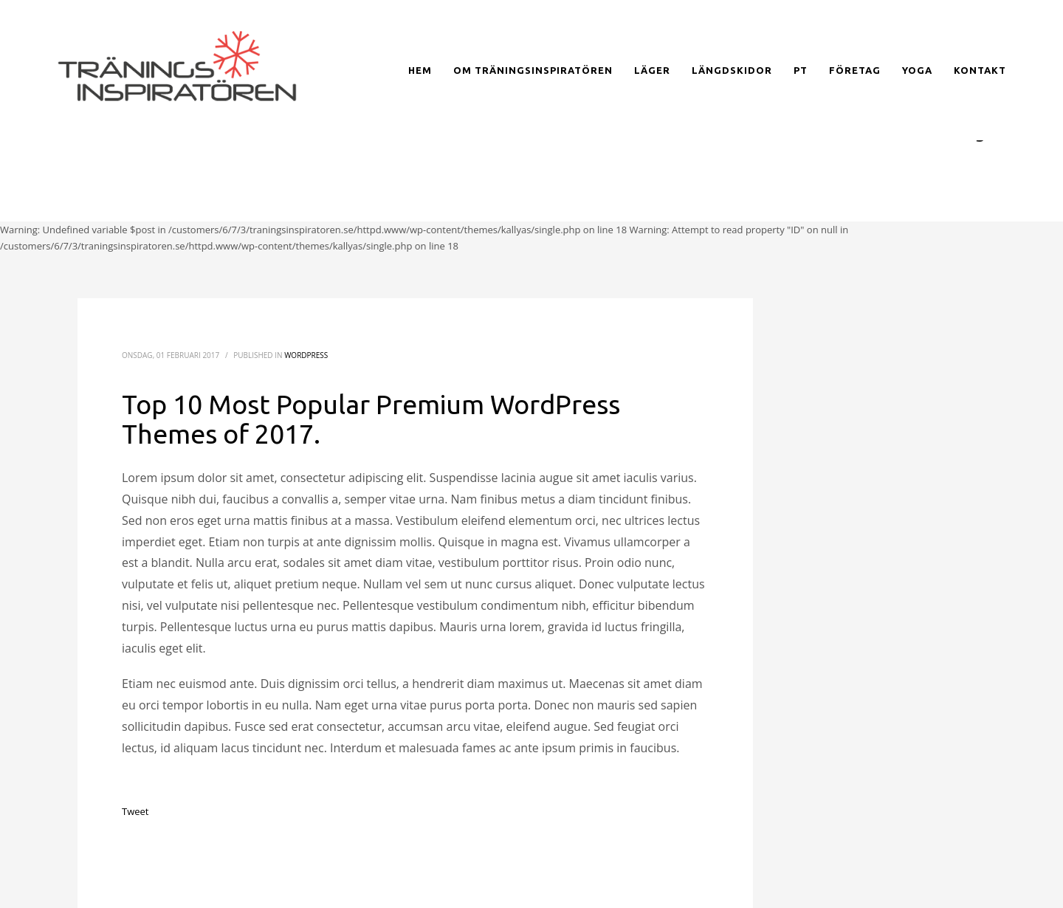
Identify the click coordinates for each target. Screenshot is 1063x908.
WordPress (306, 355)
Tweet (135, 811)
